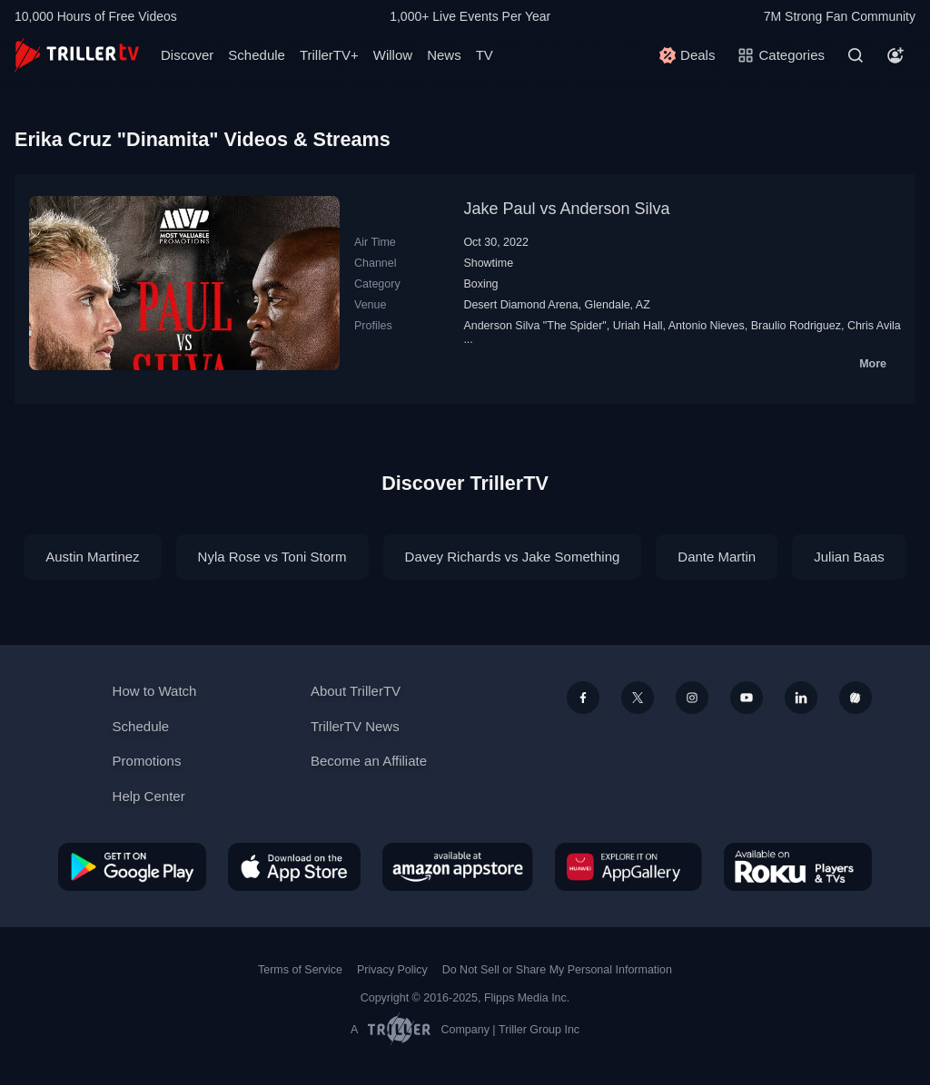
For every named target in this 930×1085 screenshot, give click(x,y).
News (444, 55)
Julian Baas (849, 556)
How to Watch (155, 691)
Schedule (256, 55)
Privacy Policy (392, 969)
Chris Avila (874, 325)
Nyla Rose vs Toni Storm (272, 556)
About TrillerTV (356, 691)
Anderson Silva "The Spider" (534, 325)
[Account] (895, 55)
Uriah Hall (638, 325)
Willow (392, 55)
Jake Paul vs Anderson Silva (566, 209)
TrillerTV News (355, 726)
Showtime (488, 263)
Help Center (149, 796)
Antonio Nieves (706, 325)
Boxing (480, 284)
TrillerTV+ (329, 55)
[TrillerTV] (77, 55)
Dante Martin (717, 556)
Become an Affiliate (369, 760)
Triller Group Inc (539, 1029)
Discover (187, 55)
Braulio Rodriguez (796, 325)
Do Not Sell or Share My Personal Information (557, 969)
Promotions (147, 760)
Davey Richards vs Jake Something (512, 556)
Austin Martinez (92, 556)
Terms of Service (300, 969)
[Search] (856, 55)
